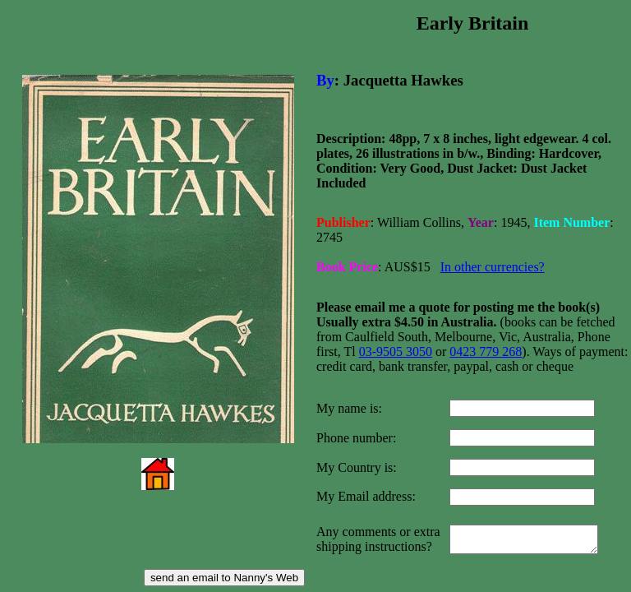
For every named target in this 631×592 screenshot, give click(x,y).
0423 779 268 (485, 338)
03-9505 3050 (395, 338)
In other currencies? (492, 257)
